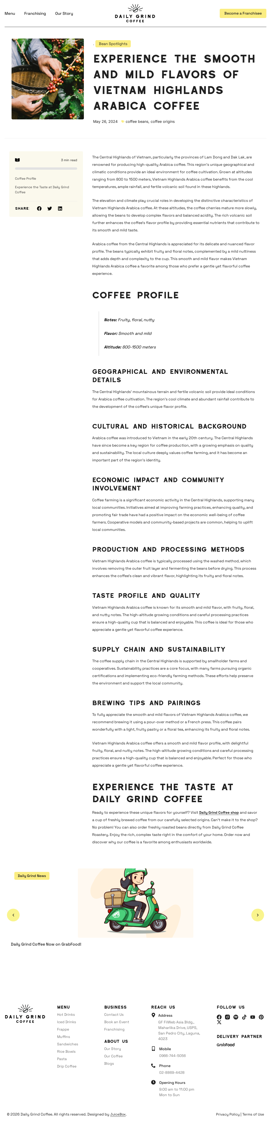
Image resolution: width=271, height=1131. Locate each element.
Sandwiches (68, 1044)
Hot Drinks (66, 1014)
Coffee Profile (25, 178)
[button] (39, 208)
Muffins (63, 1036)
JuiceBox (118, 1114)
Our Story (64, 13)
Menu (10, 13)
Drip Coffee (67, 1066)
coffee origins (163, 121)
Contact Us (114, 1014)
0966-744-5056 (173, 1055)
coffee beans (137, 121)
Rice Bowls (66, 1051)
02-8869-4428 (172, 1072)
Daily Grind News (32, 875)
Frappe (63, 1029)
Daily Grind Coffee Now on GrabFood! (48, 944)
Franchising (35, 13)
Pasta (62, 1058)
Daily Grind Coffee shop (220, 812)
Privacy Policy (226, 1114)
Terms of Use (253, 1114)
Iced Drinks (67, 1021)
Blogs (109, 1063)
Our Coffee (113, 1056)
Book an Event (117, 1021)
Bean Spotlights (113, 43)
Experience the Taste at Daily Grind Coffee (42, 189)
